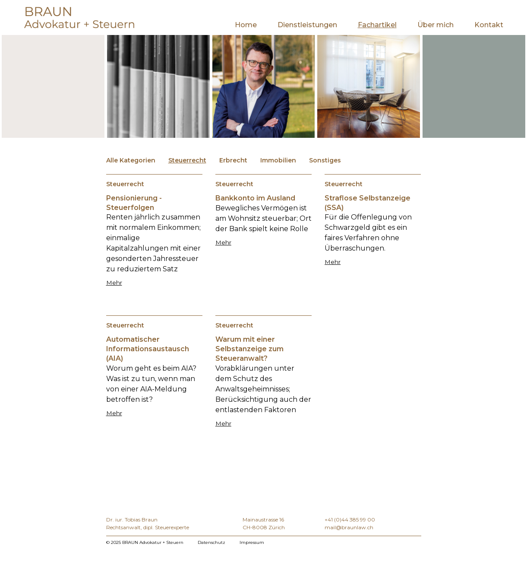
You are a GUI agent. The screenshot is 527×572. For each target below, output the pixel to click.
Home (246, 25)
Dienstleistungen (307, 25)
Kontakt (488, 25)
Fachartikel (377, 25)
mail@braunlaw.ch (349, 527)
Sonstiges (325, 160)
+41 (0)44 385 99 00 (350, 519)
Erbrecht (233, 160)
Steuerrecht (187, 160)
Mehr (114, 282)
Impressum (252, 542)
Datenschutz (211, 542)
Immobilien (278, 160)
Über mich (435, 25)
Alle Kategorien (130, 160)
